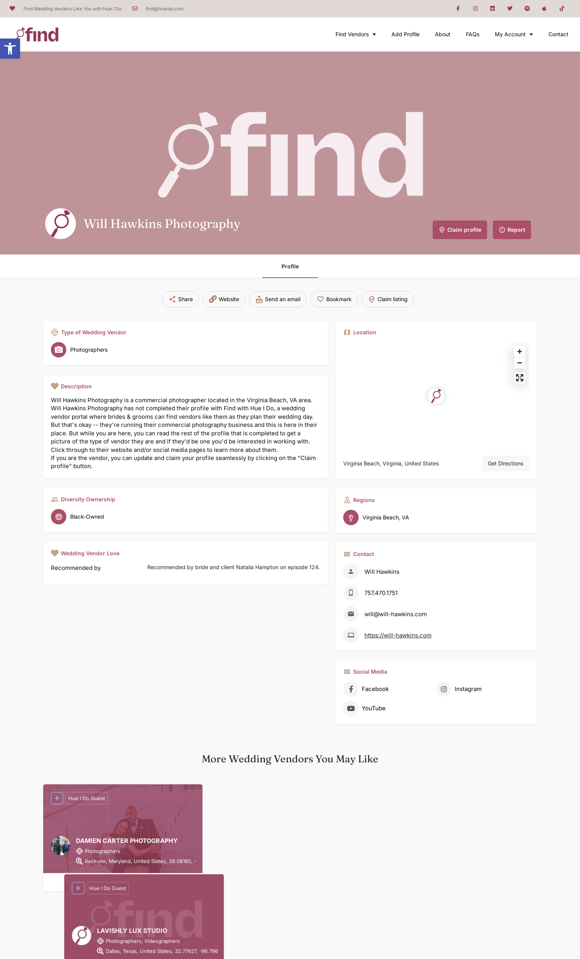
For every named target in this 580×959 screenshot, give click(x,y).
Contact (558, 34)
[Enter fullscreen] (519, 377)
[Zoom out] (519, 362)
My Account (514, 34)
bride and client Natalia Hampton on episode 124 (257, 567)
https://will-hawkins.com (398, 635)
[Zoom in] (519, 351)
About (442, 34)
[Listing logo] (60, 223)
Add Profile (405, 34)
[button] (10, 49)
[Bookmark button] (123, 882)
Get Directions (505, 463)
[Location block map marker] (436, 396)
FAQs (472, 34)
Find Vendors (356, 34)
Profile (290, 266)
